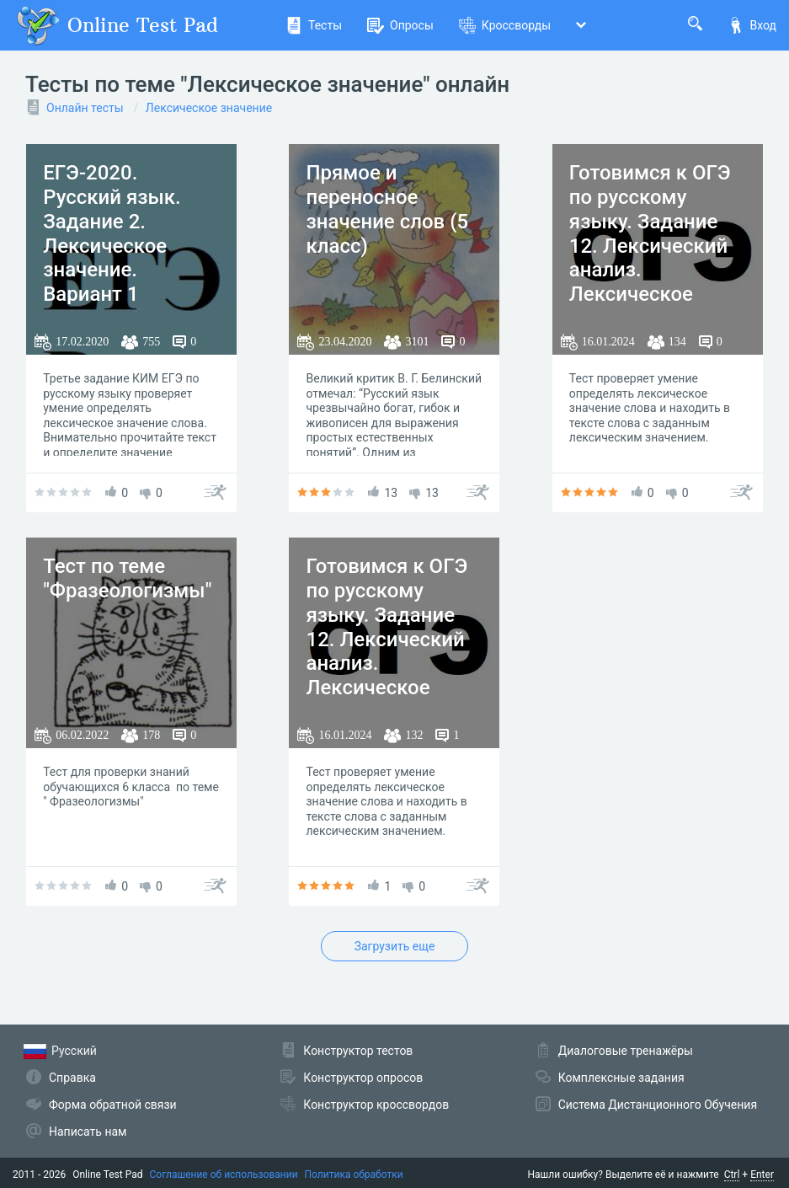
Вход (752, 25)
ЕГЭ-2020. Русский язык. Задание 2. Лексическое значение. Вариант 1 (112, 233)
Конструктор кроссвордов (376, 1104)
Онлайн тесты (85, 108)
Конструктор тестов (358, 1050)
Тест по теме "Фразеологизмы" (127, 578)
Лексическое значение (209, 108)
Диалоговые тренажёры (625, 1050)
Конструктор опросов (363, 1077)
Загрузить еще (395, 946)
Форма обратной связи (113, 1104)
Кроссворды (505, 25)
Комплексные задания (621, 1077)
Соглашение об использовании (224, 1174)
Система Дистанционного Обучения (657, 1104)
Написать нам (87, 1131)
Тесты (313, 25)
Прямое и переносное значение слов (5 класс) (387, 209)
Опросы (400, 25)
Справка (72, 1077)
